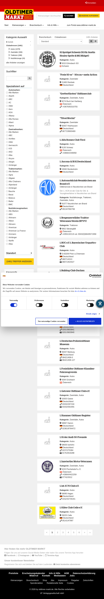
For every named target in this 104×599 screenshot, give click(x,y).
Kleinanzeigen (19, 25)
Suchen (68, 16)
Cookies (70, 583)
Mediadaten (60, 575)
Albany (10, 116)
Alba (9, 155)
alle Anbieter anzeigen (15, 63)
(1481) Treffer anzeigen (19, 261)
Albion (10, 221)
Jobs (72, 575)
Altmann (11, 224)
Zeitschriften (88, 580)
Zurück (9, 42)
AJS (9, 149)
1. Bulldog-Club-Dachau (72, 270)
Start (6, 25)
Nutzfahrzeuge (76, 197)
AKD (9, 152)
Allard (9, 122)
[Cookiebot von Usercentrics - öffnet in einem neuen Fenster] (90, 276)
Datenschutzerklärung (84, 573)
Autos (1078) (15, 49)
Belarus (10, 198)
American (11, 227)
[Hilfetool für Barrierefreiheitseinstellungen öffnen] (100, 303)
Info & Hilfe (52, 25)
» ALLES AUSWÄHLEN (85, 321)
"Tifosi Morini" (67, 118)
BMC (9, 204)
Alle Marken (12, 93)
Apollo (10, 241)
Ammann (11, 234)
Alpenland (11, 185)
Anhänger (11, 165)
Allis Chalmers (13, 181)
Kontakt (46, 575)
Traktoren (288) (16, 55)
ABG (9, 214)
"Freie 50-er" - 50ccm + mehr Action (78, 74)
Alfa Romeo (12, 119)
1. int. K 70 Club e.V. (69, 485)
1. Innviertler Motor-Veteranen (76, 461)
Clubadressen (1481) (14, 45)
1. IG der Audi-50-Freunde (73, 437)
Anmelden (90, 3)
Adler (9, 106)
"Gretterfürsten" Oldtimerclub (75, 93)
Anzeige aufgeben (88, 16)
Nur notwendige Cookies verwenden (51, 321)
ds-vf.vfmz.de (80, 291)
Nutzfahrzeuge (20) (17, 58)
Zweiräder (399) (16, 52)
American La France (16, 231)
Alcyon (10, 158)
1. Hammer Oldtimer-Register (75, 415)
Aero (9, 109)
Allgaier (10, 178)
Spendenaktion (36, 583)
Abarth (10, 96)
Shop (45, 580)
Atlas (9, 244)
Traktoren (87, 197)
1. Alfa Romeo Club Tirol (72, 139)
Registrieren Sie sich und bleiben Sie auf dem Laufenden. (42, 564)
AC (8, 103)
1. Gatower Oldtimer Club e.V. (75, 391)
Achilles (10, 139)
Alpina (10, 126)
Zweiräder (74, 79)
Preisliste (13, 573)
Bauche (10, 191)
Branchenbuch (37, 25)
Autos (72, 60)
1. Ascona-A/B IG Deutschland (75, 161)
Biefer (10, 201)
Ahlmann (11, 218)
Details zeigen (91, 314)
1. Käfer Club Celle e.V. (71, 507)
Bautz (9, 195)
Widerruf (33, 575)
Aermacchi (12, 145)
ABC (9, 99)
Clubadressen (60, 37)
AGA (9, 112)
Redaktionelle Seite (55, 583)
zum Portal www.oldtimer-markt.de (81, 25)
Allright (10, 162)
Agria (9, 175)
